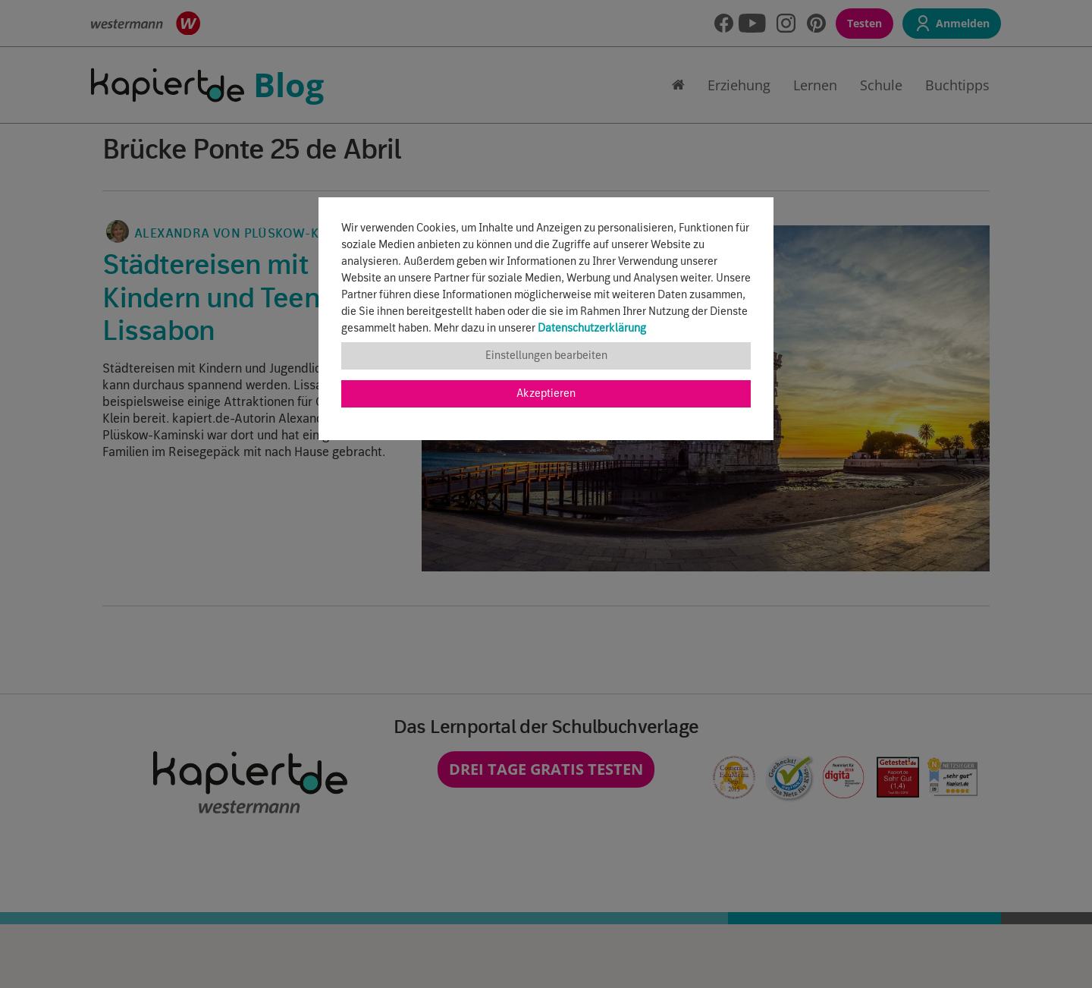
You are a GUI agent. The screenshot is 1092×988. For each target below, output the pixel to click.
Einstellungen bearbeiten (546, 355)
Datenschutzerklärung (592, 328)
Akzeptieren (546, 393)
